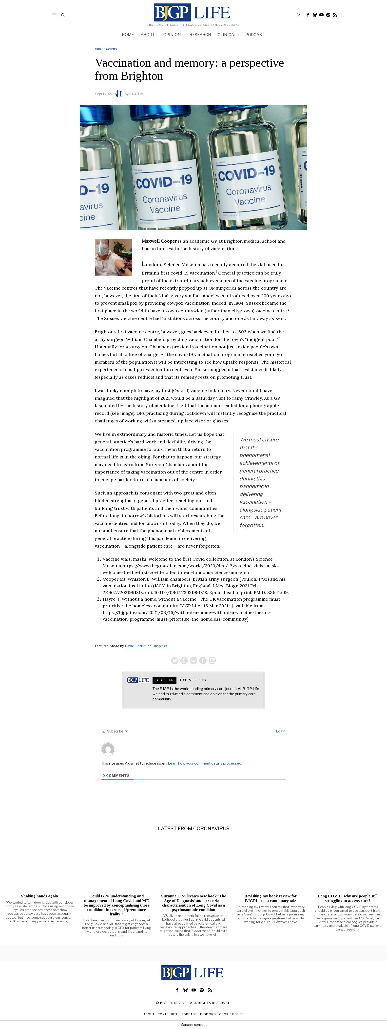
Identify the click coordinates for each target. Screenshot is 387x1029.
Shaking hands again (39, 896)
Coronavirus (106, 49)
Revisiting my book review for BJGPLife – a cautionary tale (270, 898)
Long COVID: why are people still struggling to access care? (347, 898)
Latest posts (193, 681)
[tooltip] (308, 15)
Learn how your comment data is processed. (205, 764)
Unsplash (160, 646)
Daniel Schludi (136, 646)
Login (280, 732)
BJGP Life (136, 94)
